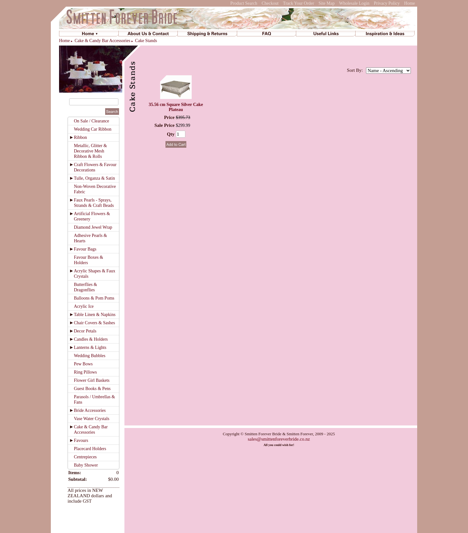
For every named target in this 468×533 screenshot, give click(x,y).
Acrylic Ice (84, 306)
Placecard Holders (90, 448)
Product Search (243, 3)
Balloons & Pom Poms (94, 298)
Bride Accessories (90, 410)
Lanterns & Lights (90, 347)
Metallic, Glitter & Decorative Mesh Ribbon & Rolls (90, 151)
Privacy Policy (387, 3)
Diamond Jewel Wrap (93, 227)
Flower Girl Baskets (92, 380)
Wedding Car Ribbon (92, 129)
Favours (81, 440)
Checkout (270, 3)
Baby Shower (86, 465)
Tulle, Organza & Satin (94, 178)
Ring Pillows (85, 372)
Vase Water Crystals (91, 418)
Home (409, 3)
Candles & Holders (91, 339)
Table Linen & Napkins (95, 314)
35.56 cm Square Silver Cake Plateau (176, 107)
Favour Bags (85, 249)
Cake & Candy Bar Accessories (102, 40)
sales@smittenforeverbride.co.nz (279, 439)
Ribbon (80, 137)
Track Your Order (298, 3)
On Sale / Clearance (91, 121)
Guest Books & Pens (92, 388)
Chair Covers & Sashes (94, 322)
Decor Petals (85, 331)
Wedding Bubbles (89, 355)
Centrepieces (85, 457)
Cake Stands (146, 40)
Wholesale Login (354, 3)
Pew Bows (83, 364)
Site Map (327, 3)
